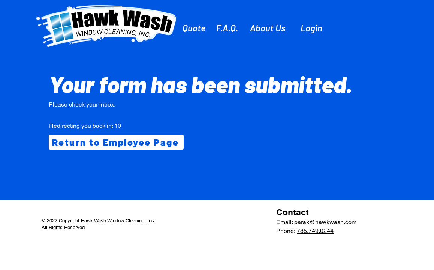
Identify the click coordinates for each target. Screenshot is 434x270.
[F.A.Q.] (228, 27)
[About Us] (268, 27)
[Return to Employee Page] (116, 142)
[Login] (312, 27)
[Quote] (194, 27)
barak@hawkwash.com (325, 222)
